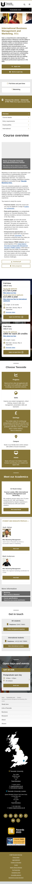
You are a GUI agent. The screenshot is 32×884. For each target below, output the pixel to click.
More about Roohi (16, 509)
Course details (7, 117)
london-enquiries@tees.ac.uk (17, 808)
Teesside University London (16, 791)
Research (5, 716)
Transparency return (16, 872)
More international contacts (16, 646)
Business (5, 712)
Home (3, 697)
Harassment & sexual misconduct (16, 877)
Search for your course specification (14, 600)
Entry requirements (9, 121)
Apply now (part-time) (15, 352)
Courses (19, 697)
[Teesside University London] (24, 761)
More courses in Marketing (12, 594)
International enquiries (16, 788)
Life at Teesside (7, 708)
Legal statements (16, 860)
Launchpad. (18, 235)
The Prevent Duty (16, 870)
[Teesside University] (20, 749)
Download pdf (16, 261)
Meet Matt (16, 577)
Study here (5, 704)
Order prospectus (16, 266)
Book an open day (17, 72)
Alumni (4, 723)
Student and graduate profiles (15, 521)
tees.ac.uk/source (16, 430)
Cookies (16, 865)
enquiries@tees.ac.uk (17, 786)
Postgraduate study (15, 9)
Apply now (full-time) (14, 316)
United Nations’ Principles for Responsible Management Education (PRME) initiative (16, 245)
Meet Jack (16, 548)
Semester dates (10, 312)
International (7, 128)
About (4, 719)
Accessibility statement (16, 875)
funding (26, 206)
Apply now (17, 66)
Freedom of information (16, 862)
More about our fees (9, 293)
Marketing (16, 89)
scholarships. (11, 208)
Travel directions (16, 781)
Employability (7, 125)
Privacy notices (16, 857)
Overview (6, 113)
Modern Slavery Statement (16, 867)
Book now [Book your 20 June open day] (16, 685)
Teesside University (7, 4)
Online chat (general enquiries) (16, 629)
